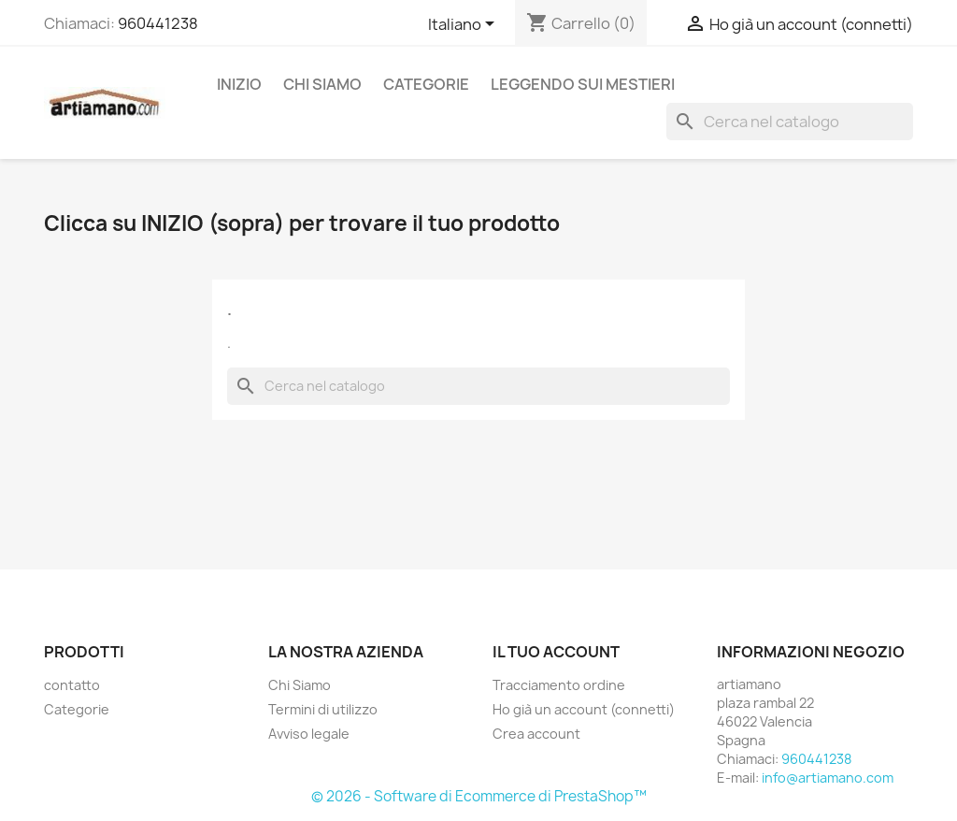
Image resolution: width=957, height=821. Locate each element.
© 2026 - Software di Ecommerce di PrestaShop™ (479, 796)
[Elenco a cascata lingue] (464, 25)
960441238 (158, 23)
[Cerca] (789, 121)
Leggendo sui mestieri (583, 84)
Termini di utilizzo (323, 709)
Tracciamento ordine (559, 685)
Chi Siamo (322, 84)
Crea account (536, 733)
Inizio (239, 84)
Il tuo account (556, 651)
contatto (72, 685)
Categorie (426, 84)
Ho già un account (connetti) (584, 709)
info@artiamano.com (827, 777)
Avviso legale (309, 733)
